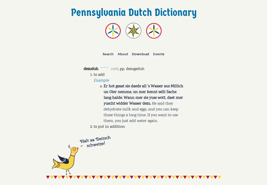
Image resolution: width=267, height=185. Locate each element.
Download (140, 54)
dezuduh (91, 69)
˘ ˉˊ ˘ (104, 69)
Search (108, 54)
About (123, 54)
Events (158, 54)
